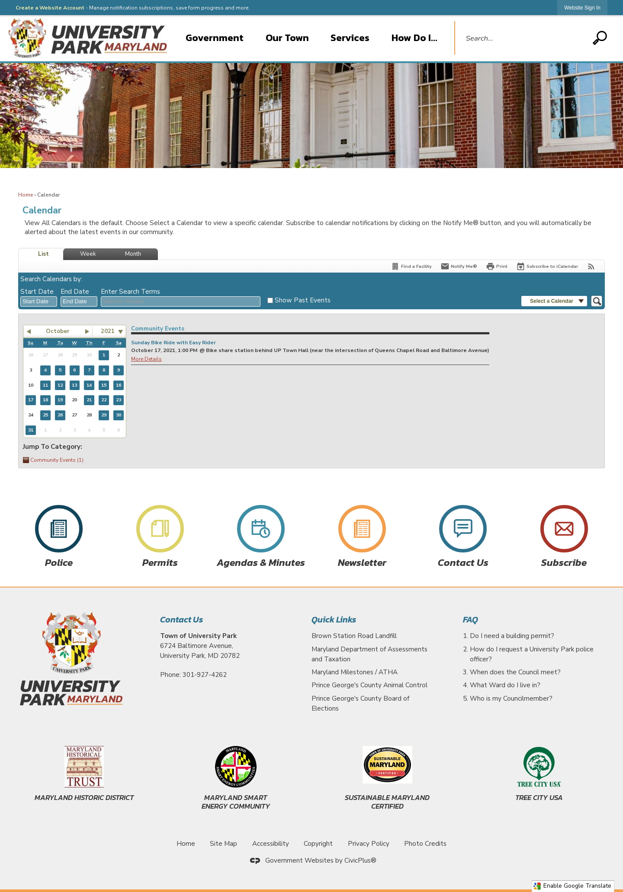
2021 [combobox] (108, 331)
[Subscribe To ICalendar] (547, 266)
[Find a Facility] (411, 266)
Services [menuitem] (350, 37)
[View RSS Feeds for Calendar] (591, 266)
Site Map (223, 843)
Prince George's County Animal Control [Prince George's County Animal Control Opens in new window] (369, 685)
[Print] (496, 266)
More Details (146, 359)
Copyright (318, 843)
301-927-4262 (205, 674)
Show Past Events (303, 300)
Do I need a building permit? (512, 636)
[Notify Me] (458, 266)
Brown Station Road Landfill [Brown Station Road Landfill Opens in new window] (354, 636)
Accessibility (270, 843)
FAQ (470, 619)
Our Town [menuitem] (287, 37)
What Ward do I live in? (505, 685)
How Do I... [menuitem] (414, 37)
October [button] (57, 331)
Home (25, 194)
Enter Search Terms (130, 291)
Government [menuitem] (215, 37)
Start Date (37, 291)
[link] (582, 7)
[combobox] (39, 301)
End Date (75, 291)
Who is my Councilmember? (511, 698)
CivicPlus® (360, 860)
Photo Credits (425, 843)
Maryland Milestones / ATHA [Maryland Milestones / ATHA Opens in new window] (355, 672)
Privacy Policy (368, 843)
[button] (600, 38)
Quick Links (334, 619)
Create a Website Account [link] (50, 7)
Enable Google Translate (572, 886)
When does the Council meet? (515, 672)
